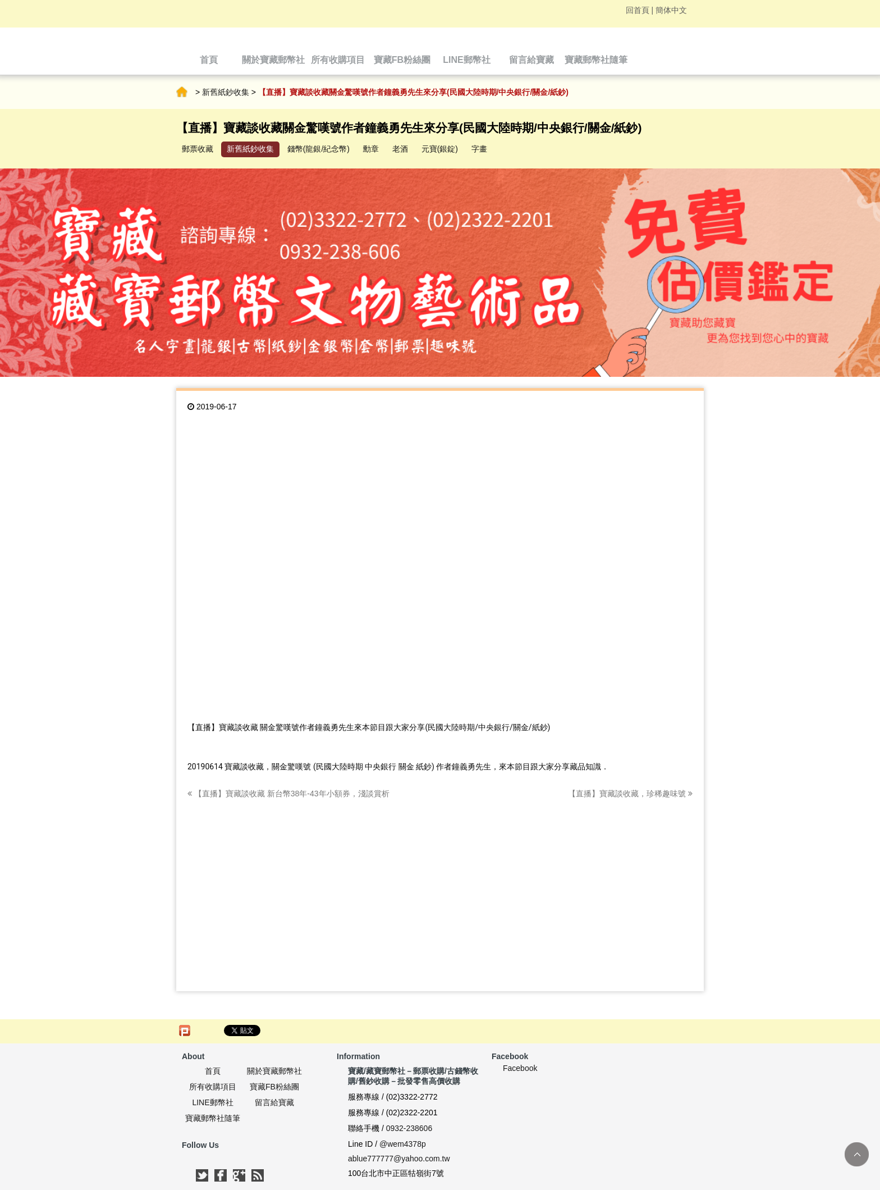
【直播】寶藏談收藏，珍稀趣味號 (630, 793)
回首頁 (637, 10)
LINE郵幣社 (212, 1102)
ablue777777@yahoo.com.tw (399, 1158)
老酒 (400, 148)
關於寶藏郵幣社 (274, 1070)
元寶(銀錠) (439, 148)
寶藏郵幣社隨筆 (212, 1118)
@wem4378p (402, 1143)
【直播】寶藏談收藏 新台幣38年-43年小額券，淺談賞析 (288, 793)
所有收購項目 (212, 1086)
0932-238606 (409, 1128)
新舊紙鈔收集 (225, 92)
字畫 (479, 148)
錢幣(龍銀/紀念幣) (318, 148)
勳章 (371, 148)
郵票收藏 (197, 148)
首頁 (181, 92)
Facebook (520, 1068)
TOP (857, 1154)
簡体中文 (671, 10)
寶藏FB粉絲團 (274, 1086)
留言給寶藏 (274, 1102)
